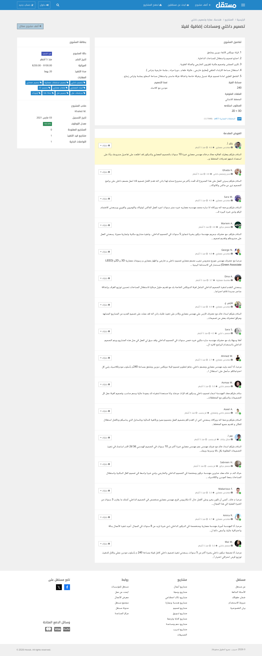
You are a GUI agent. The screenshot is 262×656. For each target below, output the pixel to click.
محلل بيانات (225, 439)
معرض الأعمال (121, 597)
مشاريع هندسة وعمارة (176, 603)
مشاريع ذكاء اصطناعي (176, 597)
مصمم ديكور (224, 227)
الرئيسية (241, 20)
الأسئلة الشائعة (238, 592)
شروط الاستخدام (237, 603)
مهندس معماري (223, 147)
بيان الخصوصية (237, 608)
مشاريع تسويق (180, 613)
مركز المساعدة (121, 613)
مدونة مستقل (122, 608)
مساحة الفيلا (235, 82)
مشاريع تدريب (180, 629)
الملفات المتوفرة (233, 94)
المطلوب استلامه (232, 105)
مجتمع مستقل (121, 603)
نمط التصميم (160, 82)
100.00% (47, 123)
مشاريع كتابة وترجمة (177, 619)
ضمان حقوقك (238, 597)
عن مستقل (240, 587)
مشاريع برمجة (180, 592)
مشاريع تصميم (180, 608)
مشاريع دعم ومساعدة (176, 624)
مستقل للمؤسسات (119, 587)
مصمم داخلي (224, 386)
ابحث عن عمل (121, 592)
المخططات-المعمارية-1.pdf (225, 119)
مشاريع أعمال (180, 587)
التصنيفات (182, 635)
